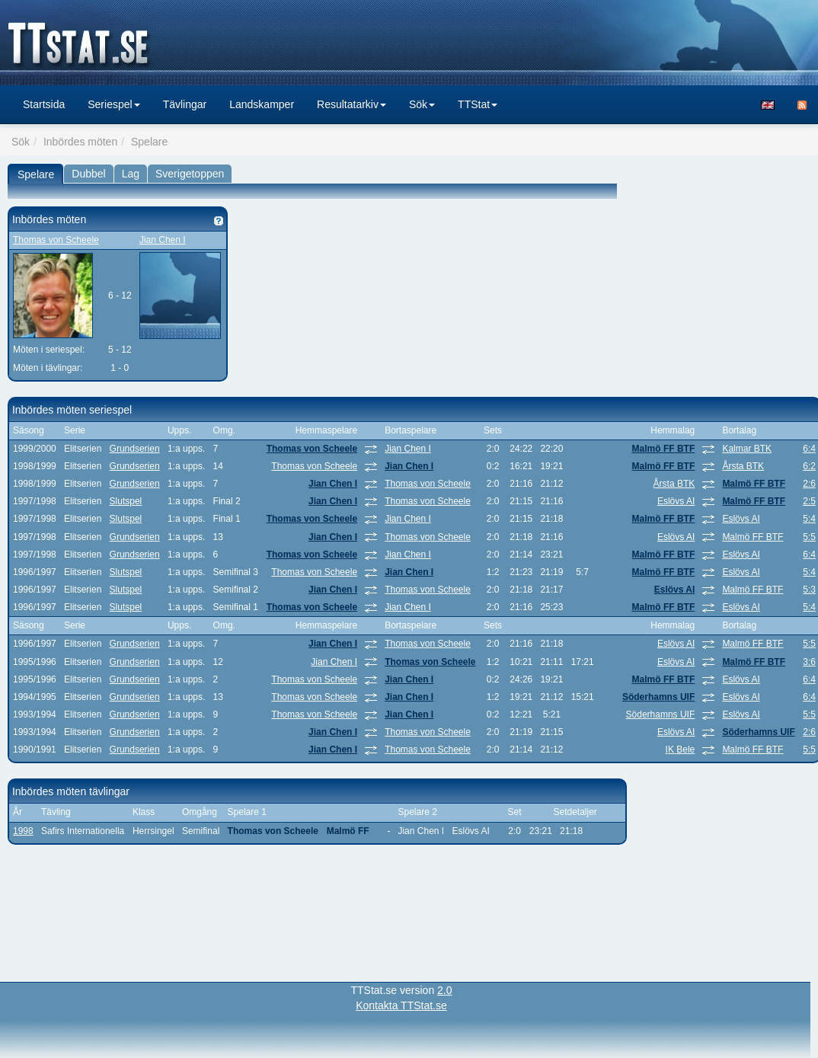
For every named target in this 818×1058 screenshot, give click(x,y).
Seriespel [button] (113, 104)
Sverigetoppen (189, 174)
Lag (130, 174)
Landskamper (261, 104)
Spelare (36, 174)
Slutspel (126, 501)
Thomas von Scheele (56, 240)
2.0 (444, 990)
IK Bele (680, 749)
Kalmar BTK (747, 448)
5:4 (809, 518)
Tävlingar (185, 104)
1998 (23, 831)
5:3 (809, 589)
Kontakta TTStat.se (401, 1005)
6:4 (809, 448)
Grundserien (135, 448)
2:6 (809, 483)
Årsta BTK (743, 466)
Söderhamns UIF (658, 697)
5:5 (809, 537)
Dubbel (88, 174)
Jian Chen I (162, 240)
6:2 (809, 466)
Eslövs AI (676, 501)
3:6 (809, 662)
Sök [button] (422, 104)
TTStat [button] (477, 104)
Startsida (44, 104)
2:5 (809, 501)
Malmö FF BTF (663, 448)
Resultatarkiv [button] (351, 104)
